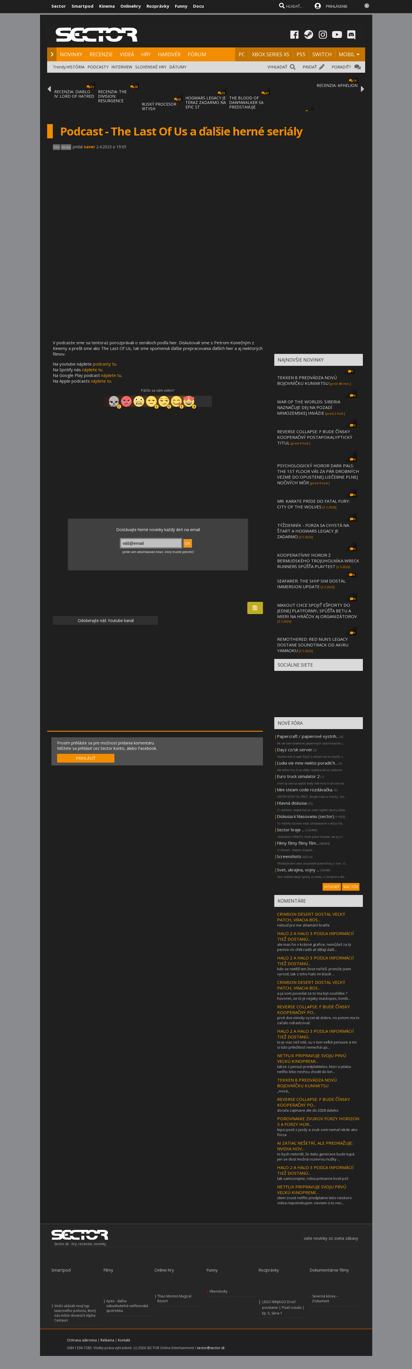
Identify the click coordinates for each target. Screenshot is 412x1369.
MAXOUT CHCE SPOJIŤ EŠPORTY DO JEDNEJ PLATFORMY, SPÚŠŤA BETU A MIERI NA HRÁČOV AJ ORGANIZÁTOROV (317, 610)
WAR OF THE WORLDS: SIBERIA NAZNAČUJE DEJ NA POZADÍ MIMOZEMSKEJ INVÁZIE (308, 407)
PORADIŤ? (341, 67)
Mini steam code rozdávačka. (305, 789)
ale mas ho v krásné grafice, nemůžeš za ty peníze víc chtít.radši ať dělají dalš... (314, 947)
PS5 (300, 54)
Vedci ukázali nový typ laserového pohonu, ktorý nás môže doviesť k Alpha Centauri (75, 1313)
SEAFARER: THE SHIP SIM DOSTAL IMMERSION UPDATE (311, 583)
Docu (198, 6)
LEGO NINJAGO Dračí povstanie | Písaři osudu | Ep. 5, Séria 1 (283, 1307)
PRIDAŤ (310, 67)
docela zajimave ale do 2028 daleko (307, 1110)
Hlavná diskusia (292, 803)
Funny (181, 6)
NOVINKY (71, 54)
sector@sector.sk (211, 1347)
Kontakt (124, 1340)
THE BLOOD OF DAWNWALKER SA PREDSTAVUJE (246, 102)
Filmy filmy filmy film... (298, 843)
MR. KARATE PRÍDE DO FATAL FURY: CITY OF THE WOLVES (313, 504)
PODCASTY (97, 67)
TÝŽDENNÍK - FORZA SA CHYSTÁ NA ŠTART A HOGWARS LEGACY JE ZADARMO (313, 530)
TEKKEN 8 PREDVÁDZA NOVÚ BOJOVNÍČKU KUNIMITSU (307, 380)
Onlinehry (130, 6)
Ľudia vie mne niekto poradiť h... (307, 763)
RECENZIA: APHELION (337, 85)
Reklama (107, 1340)
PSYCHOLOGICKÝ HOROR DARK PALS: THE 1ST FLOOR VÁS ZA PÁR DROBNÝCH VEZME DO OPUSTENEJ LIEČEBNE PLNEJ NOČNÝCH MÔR (318, 474)
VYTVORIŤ (332, 886)
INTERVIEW (121, 67)
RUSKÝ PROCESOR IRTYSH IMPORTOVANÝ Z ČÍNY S (159, 110)
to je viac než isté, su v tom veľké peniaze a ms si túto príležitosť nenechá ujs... (317, 1045)
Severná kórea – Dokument (325, 1298)
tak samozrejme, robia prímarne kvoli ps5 (312, 1178)
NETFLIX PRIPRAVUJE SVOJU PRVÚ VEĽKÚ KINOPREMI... (311, 1058)
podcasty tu (104, 364)
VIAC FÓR (350, 886)
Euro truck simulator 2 (298, 776)
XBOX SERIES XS (270, 54)
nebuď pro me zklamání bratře (303, 925)
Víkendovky (218, 1291)
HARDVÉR (169, 54)
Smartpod (82, 6)
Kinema (107, 6)
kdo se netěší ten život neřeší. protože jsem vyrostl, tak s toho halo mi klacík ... (314, 971)
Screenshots (289, 856)
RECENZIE (101, 54)
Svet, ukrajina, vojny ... (298, 870)
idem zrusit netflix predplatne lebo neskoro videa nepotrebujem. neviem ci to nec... (314, 1200)
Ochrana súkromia (82, 1340)
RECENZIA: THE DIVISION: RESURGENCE (112, 96)
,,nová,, (283, 1090)
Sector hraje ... (290, 829)
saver (89, 146)
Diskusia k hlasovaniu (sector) (305, 816)
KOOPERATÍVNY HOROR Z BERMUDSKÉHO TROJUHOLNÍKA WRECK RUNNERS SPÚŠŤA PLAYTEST (318, 560)
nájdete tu (92, 369)
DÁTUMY (177, 67)
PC (242, 54)
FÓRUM (197, 54)
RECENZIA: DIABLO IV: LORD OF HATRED (74, 94)
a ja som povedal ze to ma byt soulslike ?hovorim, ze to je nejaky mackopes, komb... (314, 996)
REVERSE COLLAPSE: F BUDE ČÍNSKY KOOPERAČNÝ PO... (313, 1009)
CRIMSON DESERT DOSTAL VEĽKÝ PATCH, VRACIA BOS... (311, 917)
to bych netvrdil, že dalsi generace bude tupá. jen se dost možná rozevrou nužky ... (316, 1156)
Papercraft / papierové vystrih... (308, 736)
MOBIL (347, 54)
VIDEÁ (127, 54)
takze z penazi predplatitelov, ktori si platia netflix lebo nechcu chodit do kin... (314, 1069)
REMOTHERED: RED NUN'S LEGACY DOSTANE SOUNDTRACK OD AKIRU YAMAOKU (312, 644)
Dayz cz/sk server (294, 749)
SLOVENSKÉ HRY (150, 67)
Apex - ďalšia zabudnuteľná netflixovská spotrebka (127, 1306)
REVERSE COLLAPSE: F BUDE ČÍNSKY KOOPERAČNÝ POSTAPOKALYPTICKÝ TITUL (314, 437)
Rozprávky (158, 6)
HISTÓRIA (75, 67)
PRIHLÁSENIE (337, 6)
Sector (58, 6)
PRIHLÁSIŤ (85, 758)
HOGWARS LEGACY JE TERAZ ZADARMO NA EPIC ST (205, 102)
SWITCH (322, 54)
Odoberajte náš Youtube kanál (105, 620)
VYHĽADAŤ (277, 67)
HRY (146, 54)
